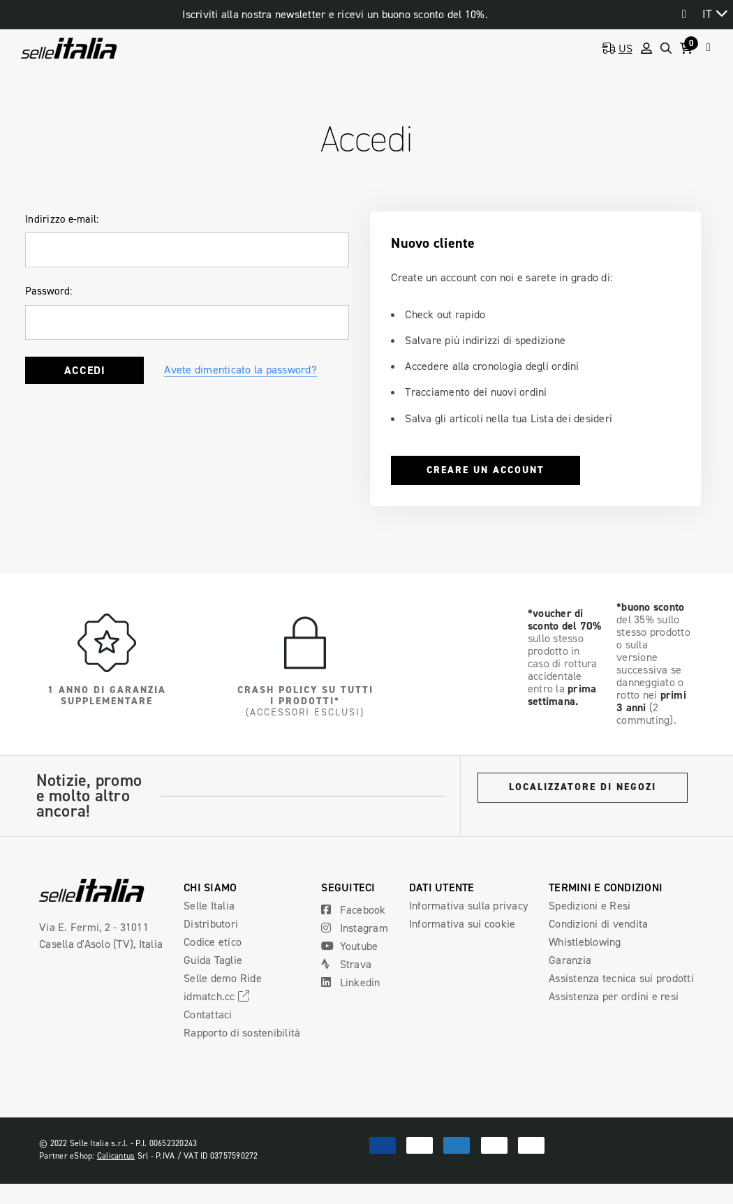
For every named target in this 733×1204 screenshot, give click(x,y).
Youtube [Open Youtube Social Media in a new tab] (349, 946)
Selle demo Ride (223, 978)
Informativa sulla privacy (468, 905)
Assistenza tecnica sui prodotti (621, 978)
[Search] (666, 48)
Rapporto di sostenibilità (242, 1032)
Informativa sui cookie (462, 923)
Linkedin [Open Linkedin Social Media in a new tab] (350, 982)
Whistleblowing (585, 942)
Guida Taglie (213, 960)
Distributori (211, 923)
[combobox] (714, 13)
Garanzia (570, 960)
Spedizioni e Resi (589, 905)
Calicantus (116, 1155)
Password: (48, 291)
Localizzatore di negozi (582, 787)
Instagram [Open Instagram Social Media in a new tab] (354, 928)
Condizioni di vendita (598, 923)
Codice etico (213, 942)
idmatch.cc (218, 996)
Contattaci (208, 1014)
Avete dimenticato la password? (240, 369)
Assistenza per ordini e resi (614, 996)
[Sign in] (646, 48)
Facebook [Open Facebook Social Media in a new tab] (353, 909)
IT (707, 14)
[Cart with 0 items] (689, 48)
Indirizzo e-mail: (61, 219)
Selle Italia (209, 905)
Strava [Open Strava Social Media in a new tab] (346, 964)
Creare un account (486, 470)
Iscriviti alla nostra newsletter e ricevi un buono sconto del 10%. (335, 14)
